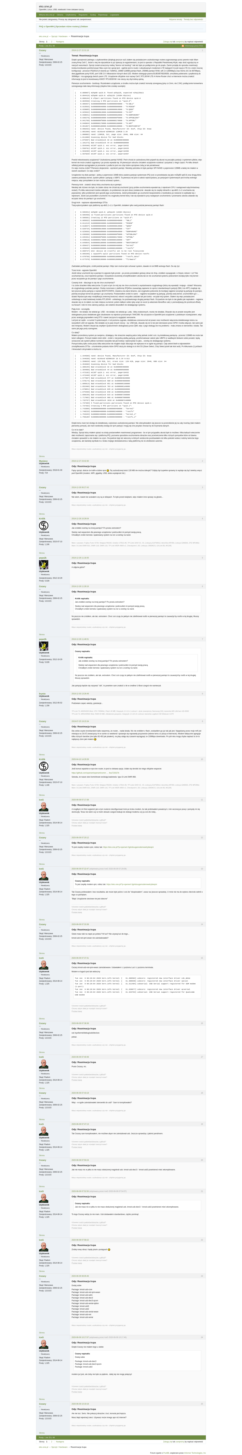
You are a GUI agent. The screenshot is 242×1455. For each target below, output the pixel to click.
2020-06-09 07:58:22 (80, 1240)
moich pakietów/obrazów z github (92, 820)
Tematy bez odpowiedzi (193, 19)
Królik (42, 518)
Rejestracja (102, 15)
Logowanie (114, 15)
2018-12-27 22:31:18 (80, 50)
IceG (41, 800)
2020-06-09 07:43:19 (80, 1093)
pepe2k (42, 558)
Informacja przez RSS (194, 46)
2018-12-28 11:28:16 (80, 586)
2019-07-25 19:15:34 (80, 721)
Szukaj (93, 15)
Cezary (42, 50)
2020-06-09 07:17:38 (80, 800)
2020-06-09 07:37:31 (80, 958)
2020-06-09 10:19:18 (80, 1404)
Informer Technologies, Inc (195, 1453)
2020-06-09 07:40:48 (80, 1057)
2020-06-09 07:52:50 (80, 1191)
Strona (41, 456)
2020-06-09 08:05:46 (80, 1276)
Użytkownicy (71, 15)
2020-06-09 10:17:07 (80, 1337)
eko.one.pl (45, 6)
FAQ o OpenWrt (46, 26)
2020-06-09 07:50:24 (80, 1160)
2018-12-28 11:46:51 (80, 639)
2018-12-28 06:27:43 (80, 487)
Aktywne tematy (175, 19)
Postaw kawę (77, 825)
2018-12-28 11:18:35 (80, 558)
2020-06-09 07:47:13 (80, 1124)
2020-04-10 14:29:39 (80, 759)
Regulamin (83, 15)
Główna (60, 15)
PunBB (166, 1453)
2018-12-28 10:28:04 (80, 519)
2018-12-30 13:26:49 (80, 694)
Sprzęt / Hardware (59, 36)
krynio (42, 693)
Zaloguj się (167, 42)
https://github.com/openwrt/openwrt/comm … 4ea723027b (95, 773)
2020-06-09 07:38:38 (80, 1023)
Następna (60, 42)
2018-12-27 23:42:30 (80, 461)
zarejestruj (180, 42)
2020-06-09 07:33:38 (80, 924)
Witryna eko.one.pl (46, 15)
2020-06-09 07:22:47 (80, 869)
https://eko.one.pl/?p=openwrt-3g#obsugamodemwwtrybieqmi (128, 847)
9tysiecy (43, 461)
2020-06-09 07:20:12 (80, 838)
